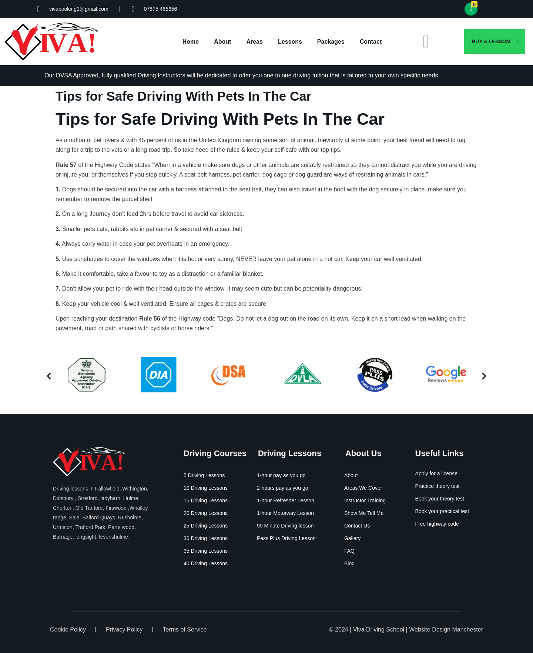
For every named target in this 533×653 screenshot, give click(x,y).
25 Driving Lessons (206, 526)
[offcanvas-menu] (426, 41)
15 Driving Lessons (206, 500)
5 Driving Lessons (204, 475)
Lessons (290, 41)
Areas (254, 41)
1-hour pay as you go (281, 475)
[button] (48, 376)
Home (190, 41)
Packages (331, 41)
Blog (349, 563)
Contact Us (357, 526)
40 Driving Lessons (206, 563)
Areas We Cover (363, 488)
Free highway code (437, 524)
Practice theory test (437, 486)
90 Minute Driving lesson (285, 526)
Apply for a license (436, 473)
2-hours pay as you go (282, 488)
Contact (371, 41)
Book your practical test (442, 511)
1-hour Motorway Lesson (285, 513)
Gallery (352, 538)
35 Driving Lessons (206, 551)
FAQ (349, 551)
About (222, 41)
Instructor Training (365, 500)
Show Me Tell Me (363, 513)
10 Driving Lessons (206, 488)
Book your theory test (439, 499)
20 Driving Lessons (206, 513)
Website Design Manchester (446, 629)
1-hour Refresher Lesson (285, 500)
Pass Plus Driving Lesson (286, 538)
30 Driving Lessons (206, 538)
